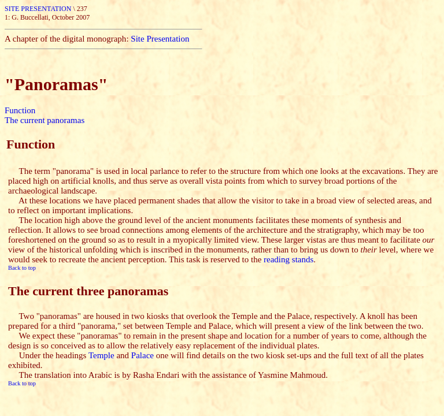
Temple (101, 355)
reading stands (288, 259)
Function (20, 110)
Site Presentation (160, 38)
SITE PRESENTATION (39, 9)
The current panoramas (44, 120)
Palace (142, 355)
